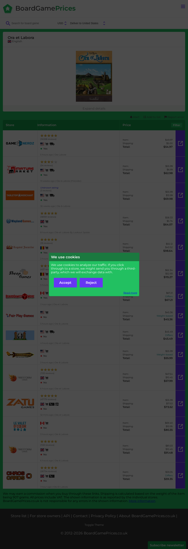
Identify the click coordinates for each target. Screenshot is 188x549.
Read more (130, 292)
